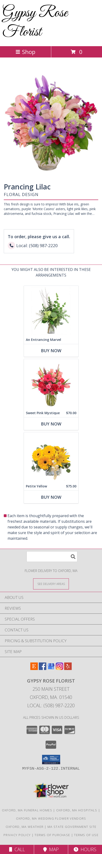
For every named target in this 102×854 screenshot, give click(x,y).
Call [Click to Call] (17, 849)
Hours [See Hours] (85, 849)
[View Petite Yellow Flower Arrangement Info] (51, 457)
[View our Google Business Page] (51, 668)
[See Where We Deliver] (51, 583)
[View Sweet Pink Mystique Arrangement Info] (51, 384)
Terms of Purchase (52, 835)
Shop (25, 52)
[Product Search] (52, 556)
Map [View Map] (51, 849)
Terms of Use (86, 835)
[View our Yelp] (68, 668)
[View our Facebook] (42, 668)
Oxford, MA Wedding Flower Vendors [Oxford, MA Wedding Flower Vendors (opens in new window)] (51, 818)
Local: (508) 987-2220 (51, 705)
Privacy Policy (17, 835)
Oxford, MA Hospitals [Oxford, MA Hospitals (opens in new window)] (76, 810)
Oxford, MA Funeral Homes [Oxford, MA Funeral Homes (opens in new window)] (27, 810)
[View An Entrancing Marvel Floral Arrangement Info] (51, 310)
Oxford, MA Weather (24, 827)
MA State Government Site (71, 827)
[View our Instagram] (59, 668)
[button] (51, 759)
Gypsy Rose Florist (35, 23)
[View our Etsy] (34, 668)
